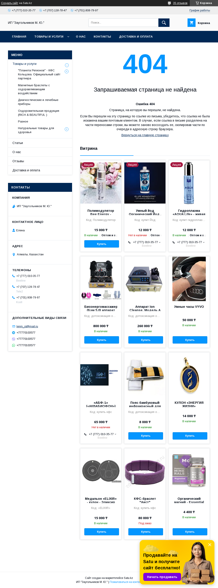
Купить (101, 244)
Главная (19, 36)
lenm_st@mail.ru (27, 326)
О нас (81, 36)
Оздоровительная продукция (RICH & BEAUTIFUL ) (38, 112)
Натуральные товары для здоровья (36, 130)
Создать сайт (9, 3)
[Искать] (164, 22)
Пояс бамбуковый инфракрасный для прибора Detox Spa (145, 406)
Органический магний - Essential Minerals (189, 502)
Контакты (102, 36)
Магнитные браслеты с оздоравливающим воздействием (34, 89)
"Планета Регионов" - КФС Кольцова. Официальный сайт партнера (39, 74)
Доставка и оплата (136, 36)
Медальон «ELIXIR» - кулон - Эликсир (101, 500)
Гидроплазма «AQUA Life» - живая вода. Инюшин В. (189, 214)
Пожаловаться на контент (126, 582)
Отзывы (18, 161)
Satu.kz (128, 578)
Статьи (17, 143)
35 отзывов (180, 3)
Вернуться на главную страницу (145, 135)
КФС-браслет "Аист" (145, 500)
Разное (23, 121)
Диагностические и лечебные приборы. (38, 102)
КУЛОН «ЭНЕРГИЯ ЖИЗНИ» (189, 404)
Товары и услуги (48, 36)
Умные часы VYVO (189, 306)
